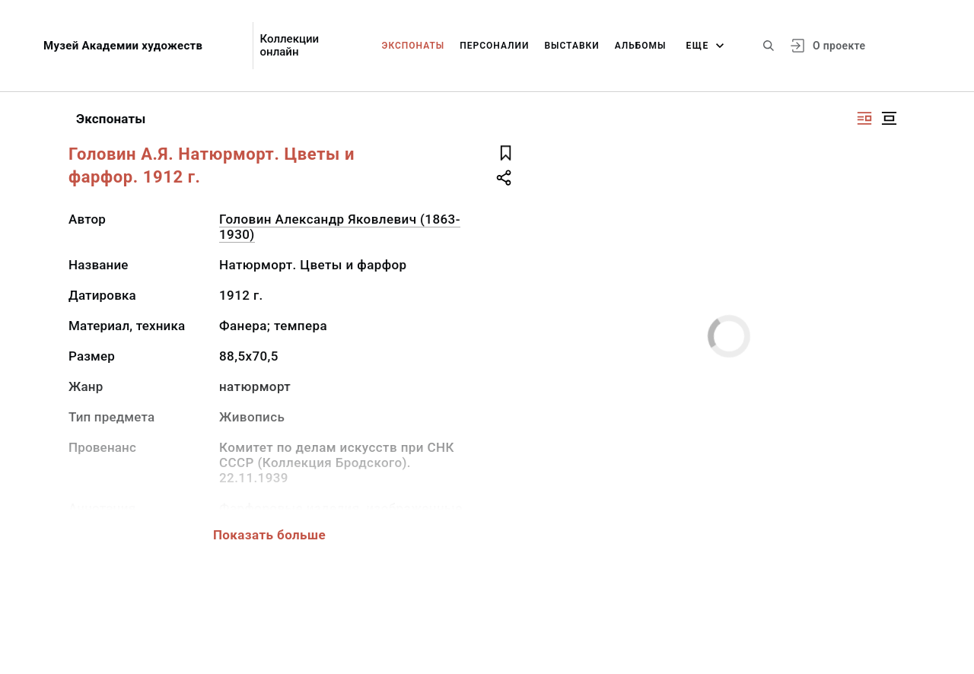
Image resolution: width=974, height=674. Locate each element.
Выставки (571, 45)
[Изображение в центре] (889, 118)
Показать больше (269, 534)
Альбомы (641, 45)
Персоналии (494, 45)
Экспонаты (413, 45)
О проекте (839, 46)
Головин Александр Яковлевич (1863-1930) (339, 226)
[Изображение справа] (864, 118)
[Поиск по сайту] (768, 46)
